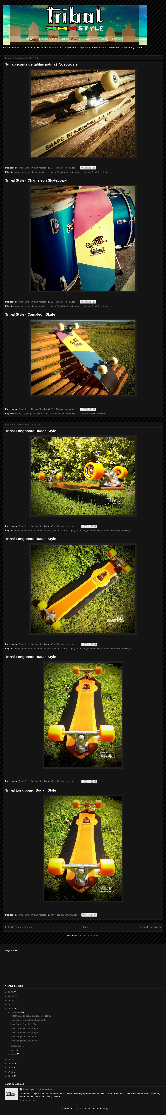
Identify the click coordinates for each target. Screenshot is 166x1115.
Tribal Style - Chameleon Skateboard (36, 180)
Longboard (27, 530)
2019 (11, 996)
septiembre (16, 1046)
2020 (11, 992)
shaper (52, 172)
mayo (13, 1054)
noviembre (16, 1012)
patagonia (29, 172)
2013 (11, 1067)
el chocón (19, 413)
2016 (11, 1008)
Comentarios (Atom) (89, 935)
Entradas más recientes (18, 927)
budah (18, 530)
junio (13, 1050)
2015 (11, 1059)
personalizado (41, 172)
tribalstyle (107, 172)
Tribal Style (97, 172)
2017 (11, 1004)
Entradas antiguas (150, 927)
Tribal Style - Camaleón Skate (30, 314)
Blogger (106, 1108)
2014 (11, 1063)
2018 (11, 1000)
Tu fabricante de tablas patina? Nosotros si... (43, 64)
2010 (11, 1076)
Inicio (86, 927)
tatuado (86, 172)
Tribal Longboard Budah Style (30, 431)
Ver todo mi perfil (27, 1100)
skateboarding (75, 172)
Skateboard (62, 172)
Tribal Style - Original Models (37, 1089)
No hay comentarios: (66, 168)
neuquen (19, 172)
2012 (11, 1072)
